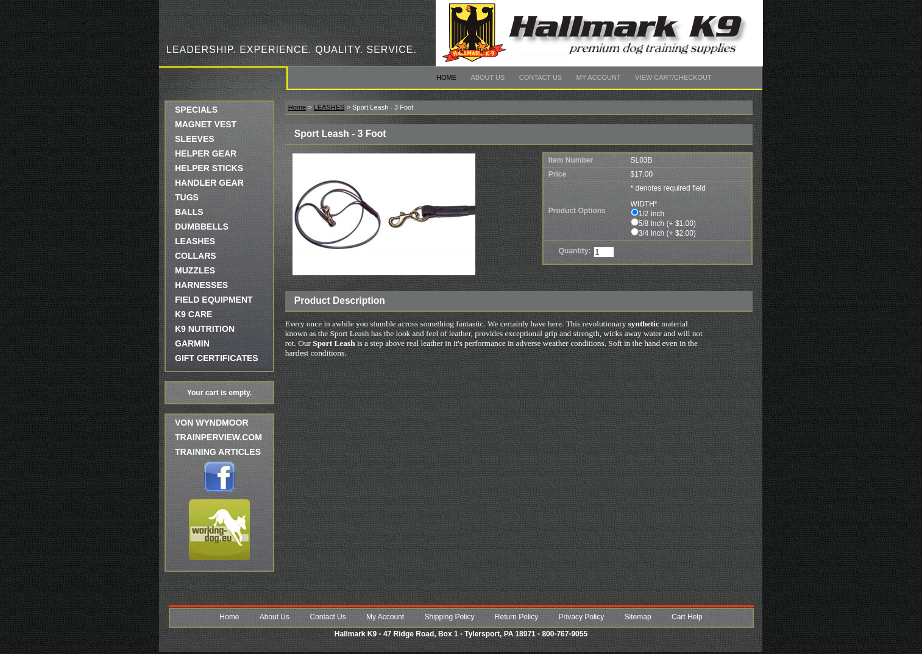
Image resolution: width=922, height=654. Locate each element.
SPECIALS (196, 109)
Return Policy (516, 617)
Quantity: (575, 251)
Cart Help (687, 617)
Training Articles (218, 452)
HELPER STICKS (209, 168)
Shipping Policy (449, 617)
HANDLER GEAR (209, 183)
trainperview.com (218, 437)
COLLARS (195, 256)
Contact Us (540, 77)
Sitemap (638, 617)
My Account (598, 77)
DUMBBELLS (202, 226)
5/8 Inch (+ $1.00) (667, 223)
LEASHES (195, 241)
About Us (487, 77)
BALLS (189, 212)
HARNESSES (201, 285)
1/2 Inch (652, 213)
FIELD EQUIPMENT (214, 299)
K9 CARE (193, 314)
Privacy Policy (582, 617)
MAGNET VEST (205, 124)
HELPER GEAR (205, 153)
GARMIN (192, 343)
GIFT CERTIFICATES (216, 358)
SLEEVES (195, 139)
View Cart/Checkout (673, 77)
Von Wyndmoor (212, 422)
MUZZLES (195, 270)
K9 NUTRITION (205, 329)
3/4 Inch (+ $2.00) (667, 233)
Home (446, 77)
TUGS (187, 197)
